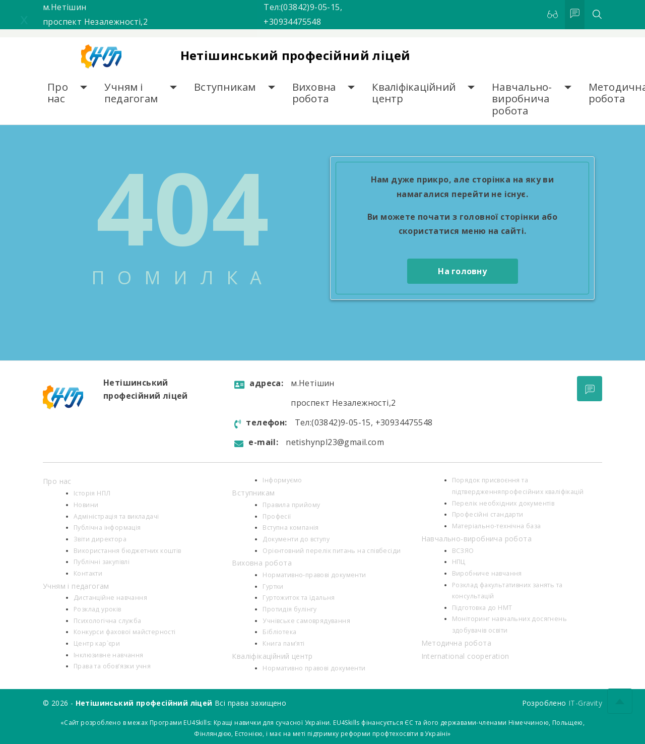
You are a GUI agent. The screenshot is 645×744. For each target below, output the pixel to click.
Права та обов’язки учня (112, 666)
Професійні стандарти (488, 514)
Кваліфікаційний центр (414, 93)
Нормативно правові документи (314, 668)
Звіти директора (100, 539)
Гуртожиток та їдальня (299, 597)
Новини (86, 505)
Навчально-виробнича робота (522, 98)
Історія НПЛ (92, 493)
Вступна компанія (290, 527)
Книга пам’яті (283, 643)
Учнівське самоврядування (306, 620)
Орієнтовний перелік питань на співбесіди (332, 550)
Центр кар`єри (97, 643)
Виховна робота (314, 93)
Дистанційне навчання (110, 597)
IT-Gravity (585, 703)
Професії (277, 516)
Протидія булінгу (289, 609)
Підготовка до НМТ (482, 607)
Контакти (88, 573)
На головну (462, 271)
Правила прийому (291, 505)
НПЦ (459, 561)
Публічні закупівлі (102, 561)
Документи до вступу (296, 539)
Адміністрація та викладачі (116, 516)
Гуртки (273, 586)
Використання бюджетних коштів (127, 550)
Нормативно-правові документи (314, 575)
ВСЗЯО (463, 550)
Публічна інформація (107, 527)
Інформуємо (282, 480)
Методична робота (456, 643)
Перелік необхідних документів (503, 503)
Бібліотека (279, 632)
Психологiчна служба (108, 620)
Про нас (57, 93)
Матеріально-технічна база (496, 526)
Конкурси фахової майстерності (125, 632)
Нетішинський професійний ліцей (295, 55)
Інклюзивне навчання (109, 655)
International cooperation (465, 656)
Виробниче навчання (487, 573)
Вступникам (225, 87)
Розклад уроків (97, 609)
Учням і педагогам (131, 93)
